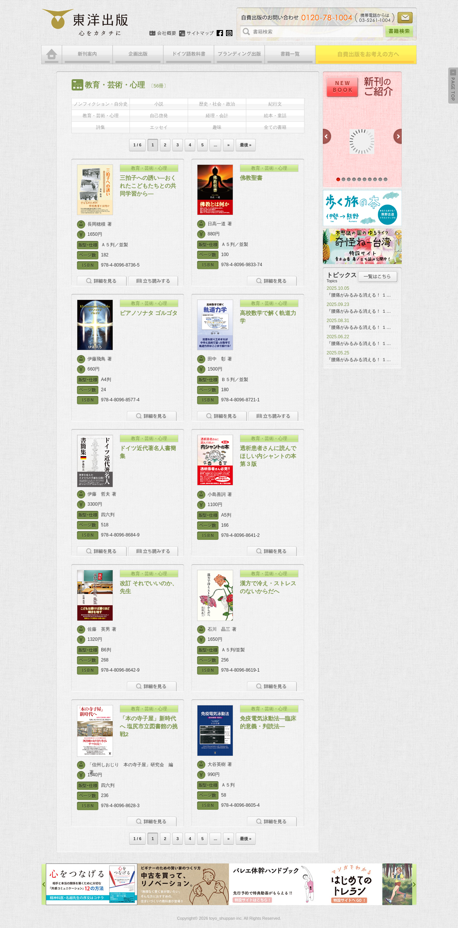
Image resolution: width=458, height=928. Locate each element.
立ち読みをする (153, 281)
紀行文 (275, 104)
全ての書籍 (275, 127)
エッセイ (159, 127)
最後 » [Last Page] (246, 145)
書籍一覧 (290, 54)
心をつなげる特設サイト (91, 884)
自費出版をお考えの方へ (366, 54)
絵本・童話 (275, 115)
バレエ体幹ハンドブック (275, 884)
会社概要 (162, 33)
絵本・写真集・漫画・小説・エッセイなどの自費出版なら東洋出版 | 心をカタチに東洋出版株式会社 (85, 23)
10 (385, 179)
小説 (158, 104)
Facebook (220, 33)
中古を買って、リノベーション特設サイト (183, 884)
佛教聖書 (251, 178)
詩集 (100, 127)
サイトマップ (196, 33)
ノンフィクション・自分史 (101, 104)
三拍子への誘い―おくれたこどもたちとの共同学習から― (148, 186)
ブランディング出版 (239, 54)
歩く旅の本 (362, 208)
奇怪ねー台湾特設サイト (362, 246)
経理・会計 (217, 115)
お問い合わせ (405, 17)
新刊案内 (87, 54)
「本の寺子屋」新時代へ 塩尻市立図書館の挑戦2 (149, 726)
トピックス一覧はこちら (378, 277)
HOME (51, 54)
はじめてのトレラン (366, 884)
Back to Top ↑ (453, 85)
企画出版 (138, 54)
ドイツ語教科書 (188, 54)
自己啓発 (159, 115)
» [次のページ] (228, 145)
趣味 (216, 127)
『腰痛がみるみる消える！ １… (359, 295)
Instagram (229, 33)
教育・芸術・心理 (101, 115)
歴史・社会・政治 (217, 104)
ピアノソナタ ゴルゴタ (149, 313)
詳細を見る (102, 281)
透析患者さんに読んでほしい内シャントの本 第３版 (271, 456)
